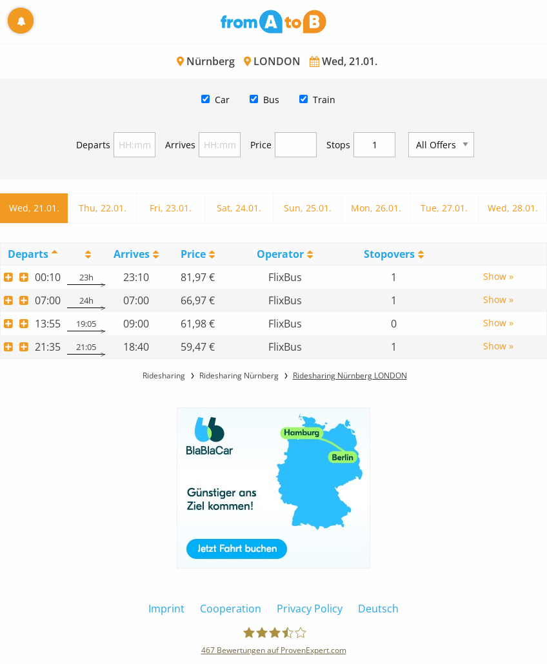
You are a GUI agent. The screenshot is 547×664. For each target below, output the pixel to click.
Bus (271, 99)
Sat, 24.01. (239, 208)
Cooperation (230, 608)
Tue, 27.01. (444, 208)
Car (222, 99)
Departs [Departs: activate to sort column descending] (28, 254)
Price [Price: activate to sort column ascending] (193, 254)
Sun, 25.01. (308, 208)
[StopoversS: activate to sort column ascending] (394, 253)
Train (324, 99)
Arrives (180, 145)
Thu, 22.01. (102, 208)
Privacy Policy (310, 608)
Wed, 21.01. (34, 208)
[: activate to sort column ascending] (86, 253)
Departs (93, 145)
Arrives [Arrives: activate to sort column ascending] (132, 254)
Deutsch (378, 608)
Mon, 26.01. (376, 208)
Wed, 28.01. (513, 208)
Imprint (166, 608)
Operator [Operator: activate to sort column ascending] (280, 254)
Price (261, 145)
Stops (338, 145)
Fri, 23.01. (171, 208)
